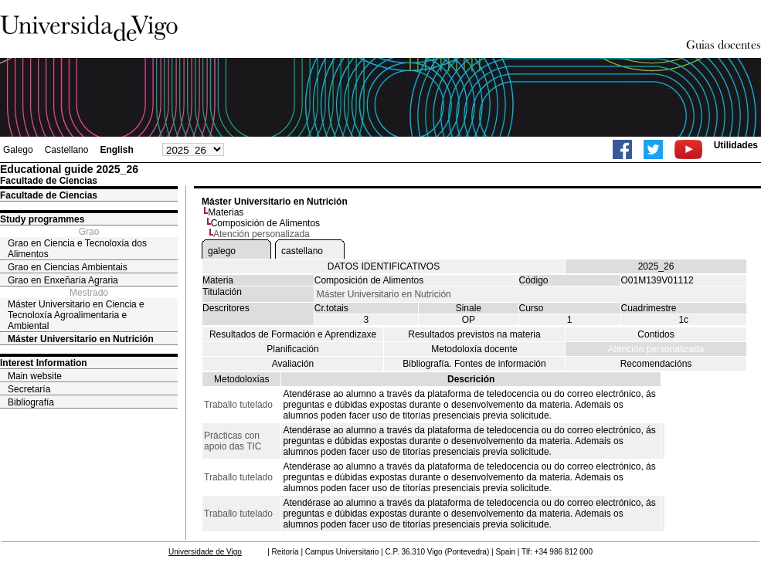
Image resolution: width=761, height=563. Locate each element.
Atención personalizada (656, 349)
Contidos (655, 334)
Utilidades (736, 145)
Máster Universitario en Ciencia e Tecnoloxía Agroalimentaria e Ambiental (76, 315)
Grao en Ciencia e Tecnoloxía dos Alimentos (77, 248)
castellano (302, 251)
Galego (18, 149)
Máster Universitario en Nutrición (81, 339)
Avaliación (293, 363)
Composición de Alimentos (265, 223)
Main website (35, 376)
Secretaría (29, 389)
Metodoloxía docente (474, 349)
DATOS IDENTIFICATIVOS (384, 266)
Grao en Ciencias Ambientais (67, 267)
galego (222, 251)
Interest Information (43, 363)
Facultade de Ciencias (48, 195)
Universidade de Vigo (205, 552)
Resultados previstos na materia (474, 334)
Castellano (67, 149)
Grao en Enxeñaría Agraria (63, 280)
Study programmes (42, 219)
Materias (225, 212)
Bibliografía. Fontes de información (474, 363)
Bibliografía (31, 402)
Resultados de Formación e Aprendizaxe (292, 334)
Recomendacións (656, 363)
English (116, 149)
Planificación (292, 349)
